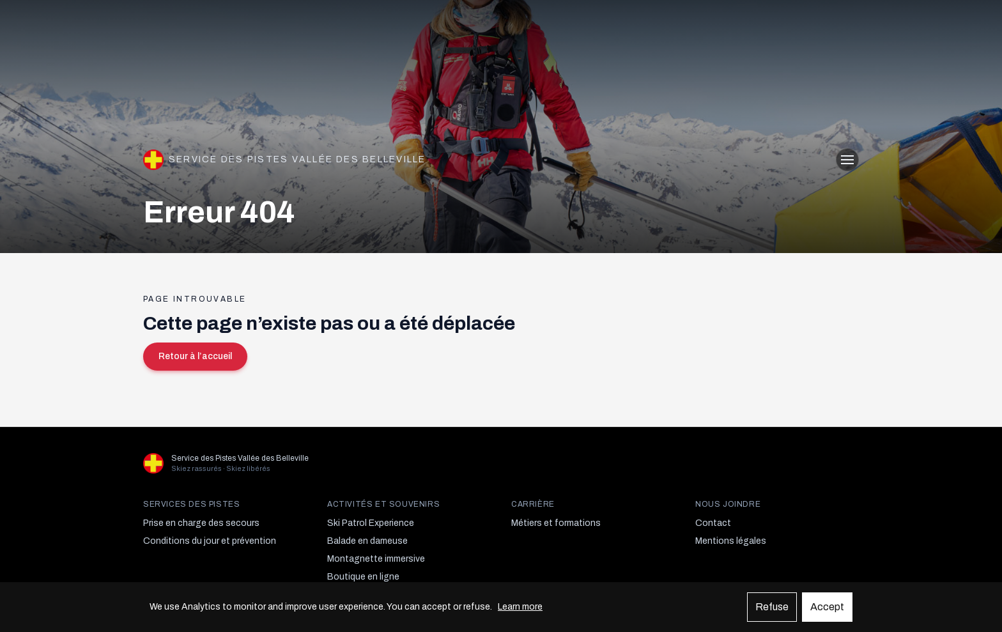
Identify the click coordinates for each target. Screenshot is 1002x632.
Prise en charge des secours (201, 523)
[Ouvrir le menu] (847, 159)
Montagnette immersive (376, 559)
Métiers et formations (556, 523)
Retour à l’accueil (195, 356)
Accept (827, 606)
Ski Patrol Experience (370, 523)
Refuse (772, 606)
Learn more (520, 607)
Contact (713, 523)
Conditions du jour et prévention (209, 541)
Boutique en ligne (363, 577)
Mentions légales (730, 541)
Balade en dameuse (367, 541)
